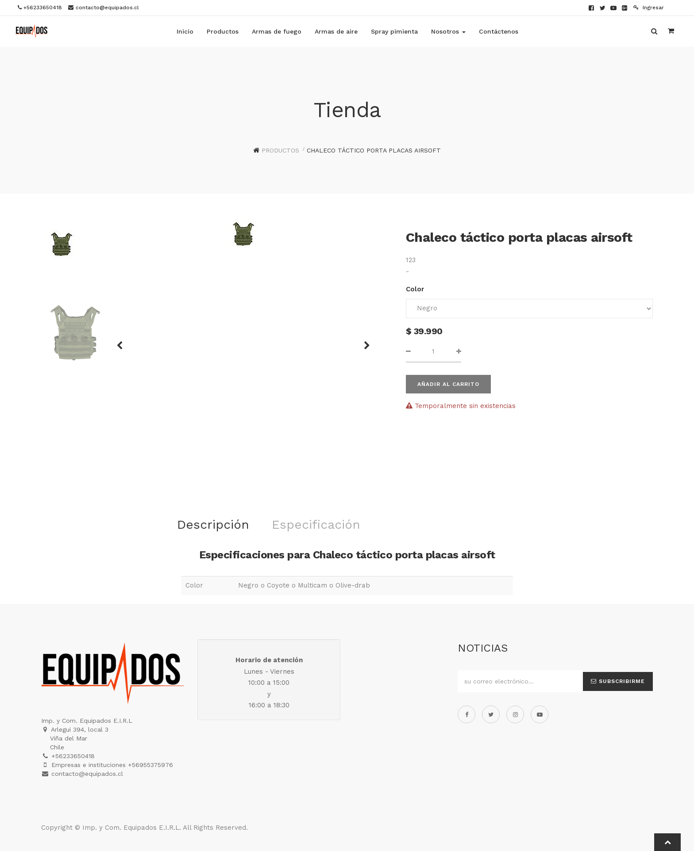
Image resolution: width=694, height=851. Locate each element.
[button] (123, 341)
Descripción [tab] (213, 524)
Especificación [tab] (316, 524)
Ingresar (648, 7)
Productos (280, 150)
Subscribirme (618, 681)
